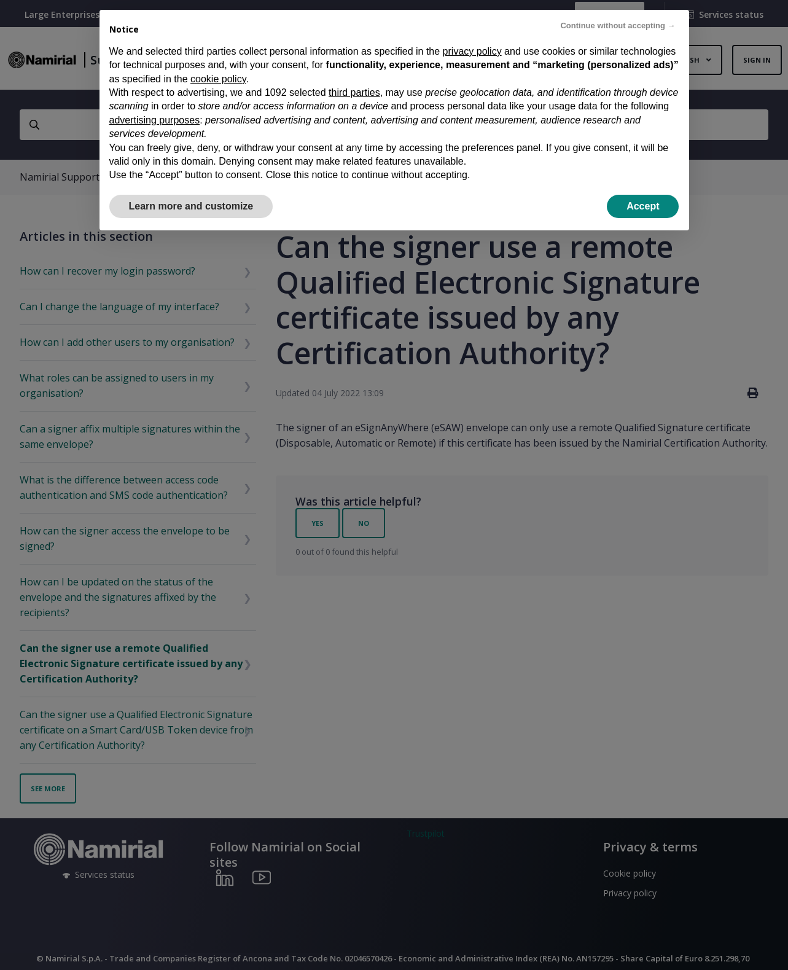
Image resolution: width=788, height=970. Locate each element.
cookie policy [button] (218, 79)
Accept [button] (642, 206)
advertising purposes (154, 120)
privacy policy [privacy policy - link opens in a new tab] (472, 51)
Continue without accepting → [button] (617, 25)
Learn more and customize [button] (191, 206)
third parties (354, 92)
